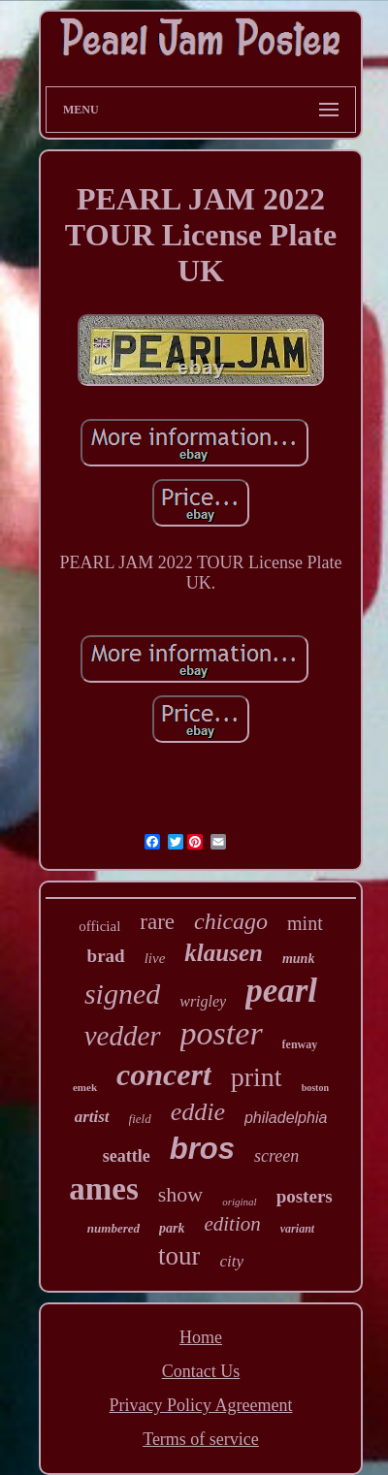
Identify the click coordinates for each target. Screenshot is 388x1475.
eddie (198, 1112)
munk (298, 958)
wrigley (202, 1001)
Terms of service (201, 1439)
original (239, 1201)
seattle (126, 1156)
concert (163, 1074)
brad (106, 956)
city (231, 1261)
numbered (113, 1228)
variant (297, 1228)
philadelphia (285, 1117)
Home (200, 1337)
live (155, 958)
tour (179, 1255)
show (180, 1194)
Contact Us (201, 1371)
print (256, 1077)
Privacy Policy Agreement (201, 1405)
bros (202, 1149)
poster (221, 1033)
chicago (231, 921)
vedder (122, 1035)
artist (92, 1116)
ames (103, 1188)
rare (157, 922)
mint (305, 923)
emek (85, 1087)
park (171, 1228)
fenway (300, 1044)
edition (232, 1223)
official (99, 926)
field (140, 1118)
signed (122, 994)
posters (304, 1196)
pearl (281, 991)
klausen (223, 953)
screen (276, 1156)
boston (315, 1087)
